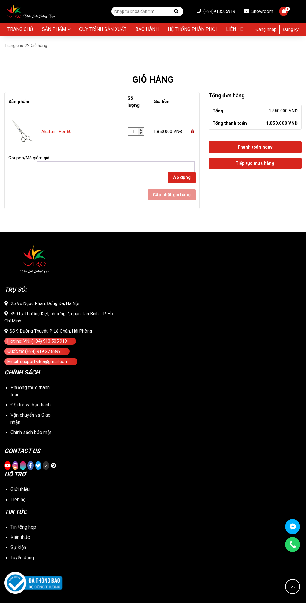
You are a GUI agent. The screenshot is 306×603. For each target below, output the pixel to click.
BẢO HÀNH (147, 29)
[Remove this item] (193, 131)
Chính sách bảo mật (30, 432)
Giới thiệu (20, 489)
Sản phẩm (54, 29)
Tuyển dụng (22, 557)
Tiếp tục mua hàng (254, 163)
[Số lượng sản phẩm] (136, 131)
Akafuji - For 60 (56, 131)
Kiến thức (20, 537)
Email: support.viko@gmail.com (37, 361)
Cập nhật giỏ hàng (172, 194)
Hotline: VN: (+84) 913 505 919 (37, 341)
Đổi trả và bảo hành (30, 405)
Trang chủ (20, 29)
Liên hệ (234, 29)
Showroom (258, 11)
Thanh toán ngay (255, 147)
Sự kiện (18, 547)
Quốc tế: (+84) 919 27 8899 (34, 351)
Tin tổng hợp (23, 527)
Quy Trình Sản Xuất (102, 29)
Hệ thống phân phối (192, 29)
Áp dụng (182, 177)
